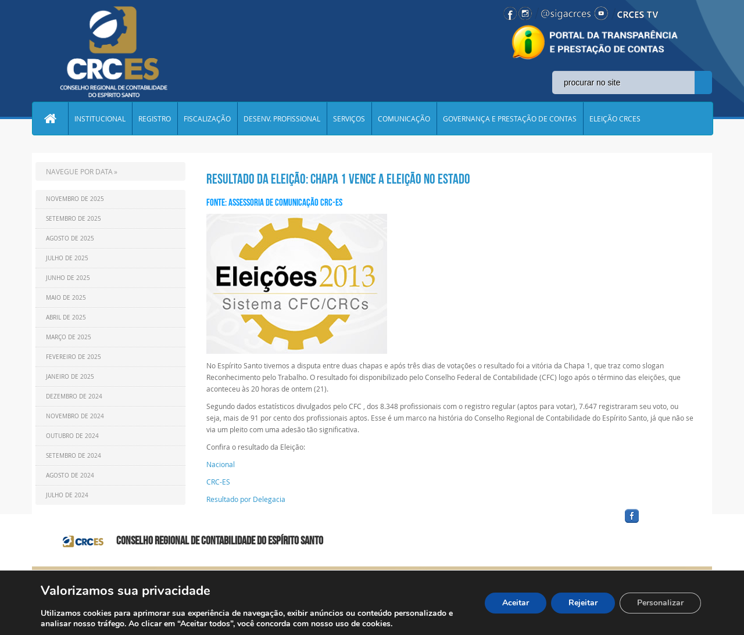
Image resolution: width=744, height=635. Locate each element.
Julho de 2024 (67, 495)
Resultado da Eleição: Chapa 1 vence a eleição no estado (338, 178)
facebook (660, 523)
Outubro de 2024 (72, 436)
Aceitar (515, 602)
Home (50, 118)
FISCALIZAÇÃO (207, 118)
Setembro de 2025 (73, 219)
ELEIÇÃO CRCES (615, 118)
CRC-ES (219, 481)
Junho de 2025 (68, 278)
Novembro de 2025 (75, 199)
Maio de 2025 (66, 298)
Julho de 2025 (67, 258)
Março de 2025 (68, 337)
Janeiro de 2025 (70, 377)
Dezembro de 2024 (74, 396)
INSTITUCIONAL (100, 118)
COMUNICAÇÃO (404, 118)
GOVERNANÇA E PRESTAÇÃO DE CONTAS (510, 118)
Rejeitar (583, 602)
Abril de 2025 (66, 317)
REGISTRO (154, 118)
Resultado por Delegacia (245, 499)
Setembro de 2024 (73, 456)
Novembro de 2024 (75, 416)
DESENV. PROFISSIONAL (282, 118)
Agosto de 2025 (70, 238)
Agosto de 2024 (70, 475)
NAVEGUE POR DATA (79, 171)
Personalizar (660, 602)
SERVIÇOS (349, 118)
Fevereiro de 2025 (73, 357)
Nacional (220, 464)
